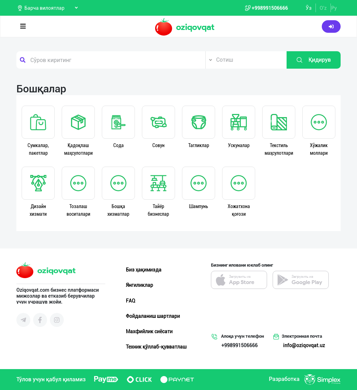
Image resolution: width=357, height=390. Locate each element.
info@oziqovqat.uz (304, 345)
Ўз (309, 8)
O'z (323, 8)
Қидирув (313, 59)
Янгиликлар (139, 285)
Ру (334, 8)
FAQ (130, 301)
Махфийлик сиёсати (149, 331)
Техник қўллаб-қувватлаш (156, 347)
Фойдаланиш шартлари (153, 316)
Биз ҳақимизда (143, 270)
